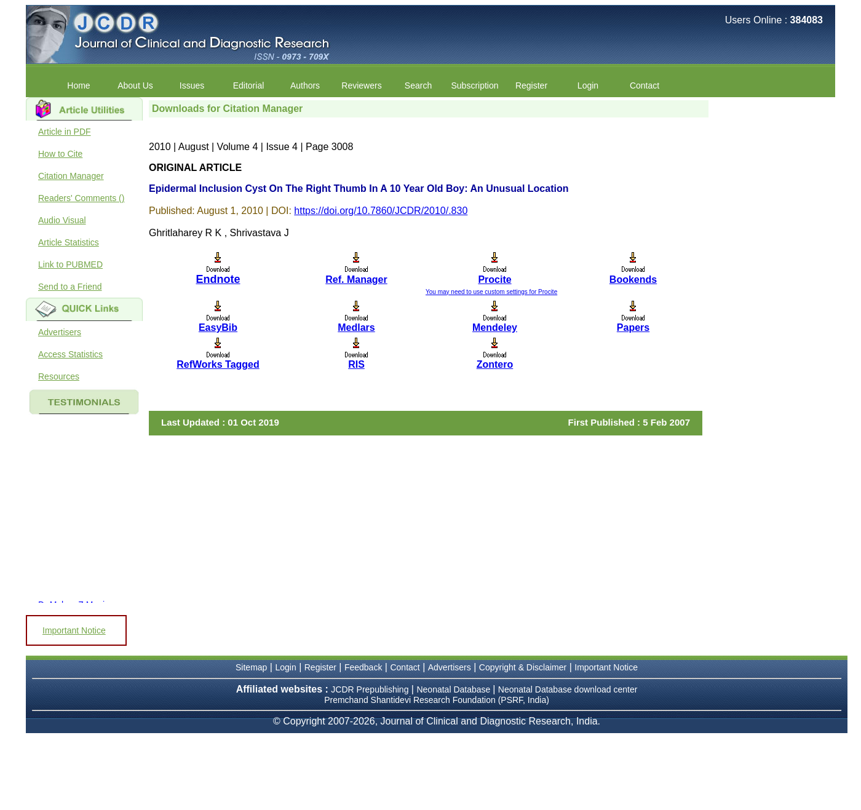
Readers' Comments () (81, 198)
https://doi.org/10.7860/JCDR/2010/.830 (380, 210)
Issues (192, 85)
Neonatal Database (454, 689)
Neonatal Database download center (568, 689)
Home (78, 85)
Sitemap (251, 667)
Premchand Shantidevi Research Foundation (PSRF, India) (436, 700)
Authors (305, 85)
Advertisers (59, 332)
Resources (58, 376)
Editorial (248, 85)
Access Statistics (70, 354)
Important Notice (74, 630)
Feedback (363, 667)
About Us (135, 85)
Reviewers (361, 85)
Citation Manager (71, 176)
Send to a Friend (70, 287)
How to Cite (60, 154)
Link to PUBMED (70, 264)
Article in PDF (64, 132)
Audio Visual (62, 220)
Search (418, 85)
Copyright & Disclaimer (522, 667)
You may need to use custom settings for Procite (491, 291)
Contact (644, 85)
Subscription (474, 85)
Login (587, 85)
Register (531, 85)
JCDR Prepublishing (369, 689)
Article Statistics (68, 242)
